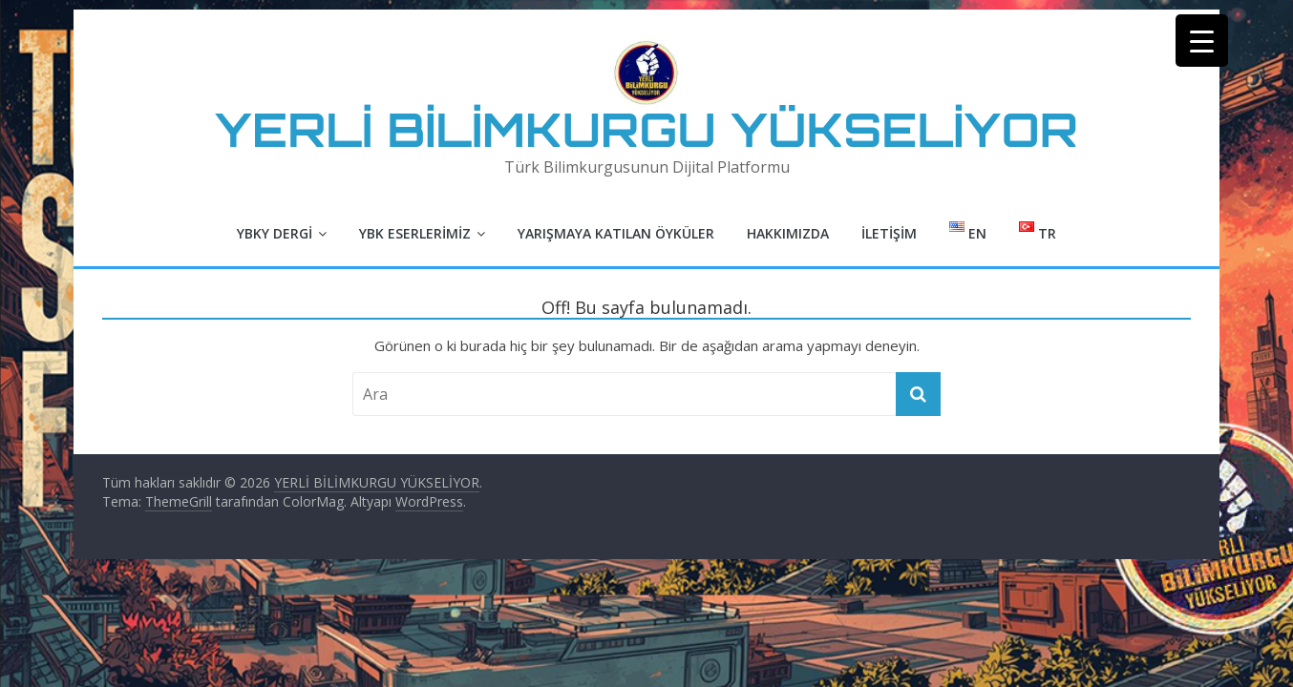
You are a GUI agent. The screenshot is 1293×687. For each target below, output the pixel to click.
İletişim (889, 233)
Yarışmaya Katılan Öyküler (616, 233)
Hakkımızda (788, 233)
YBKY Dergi (274, 233)
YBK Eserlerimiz (415, 233)
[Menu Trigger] (1202, 40)
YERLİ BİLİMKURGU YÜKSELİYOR (646, 129)
